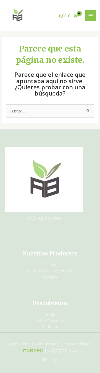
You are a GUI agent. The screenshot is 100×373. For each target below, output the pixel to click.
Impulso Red (32, 350)
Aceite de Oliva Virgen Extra (50, 270)
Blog (50, 314)
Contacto (50, 326)
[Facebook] (44, 359)
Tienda (50, 264)
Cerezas (50, 277)
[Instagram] (55, 359)
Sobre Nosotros (50, 320)
